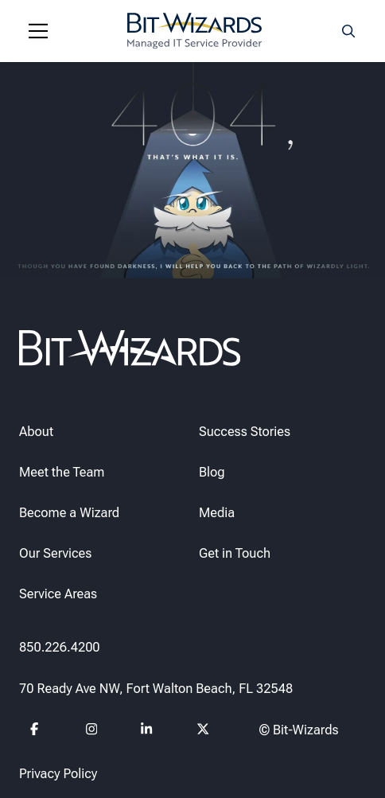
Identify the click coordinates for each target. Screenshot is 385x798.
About (36, 431)
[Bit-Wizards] (194, 31)
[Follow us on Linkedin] (147, 731)
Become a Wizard (69, 512)
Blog (212, 472)
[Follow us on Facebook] (37, 731)
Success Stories (244, 431)
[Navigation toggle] (38, 31)
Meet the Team (61, 472)
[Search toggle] (348, 31)
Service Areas (58, 593)
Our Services (55, 553)
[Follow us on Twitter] (203, 731)
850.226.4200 (59, 647)
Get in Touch (234, 553)
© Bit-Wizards (299, 730)
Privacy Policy (58, 773)
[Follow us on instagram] (93, 731)
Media (217, 512)
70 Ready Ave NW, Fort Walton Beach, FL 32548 (156, 688)
